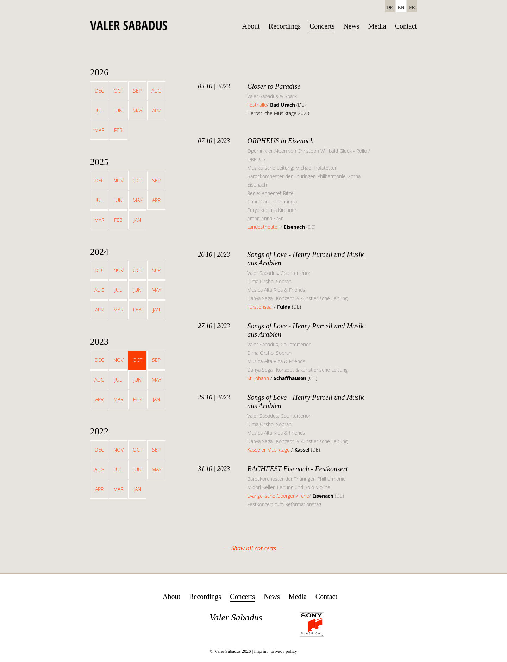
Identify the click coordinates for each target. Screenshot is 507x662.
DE (390, 7)
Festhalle (257, 104)
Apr (156, 110)
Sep (137, 90)
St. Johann (258, 378)
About (251, 26)
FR (412, 7)
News (351, 26)
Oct (118, 90)
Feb (118, 130)
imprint (261, 651)
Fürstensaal (260, 306)
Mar (99, 130)
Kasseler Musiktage (268, 449)
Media (377, 26)
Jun (118, 110)
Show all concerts (253, 548)
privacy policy (284, 651)
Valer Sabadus (235, 617)
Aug (156, 90)
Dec (99, 90)
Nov (118, 180)
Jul (99, 110)
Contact (406, 26)
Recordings (285, 26)
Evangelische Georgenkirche (278, 495)
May (137, 110)
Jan (137, 219)
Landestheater (263, 226)
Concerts (321, 26)
